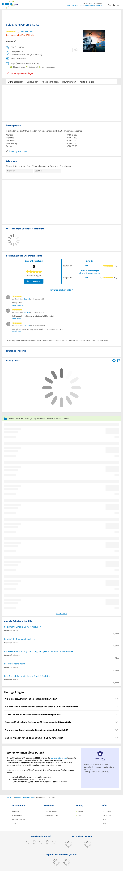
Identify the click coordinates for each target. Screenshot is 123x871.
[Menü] (119, 5)
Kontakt (81, 811)
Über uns (15, 811)
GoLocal (27, 299)
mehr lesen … (18, 305)
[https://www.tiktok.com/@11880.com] (34, 842)
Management (17, 815)
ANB (104, 823)
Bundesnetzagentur (59, 758)
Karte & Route (87, 81)
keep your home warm (14, 663)
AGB (104, 819)
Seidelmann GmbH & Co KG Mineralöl (21, 626)
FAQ (79, 815)
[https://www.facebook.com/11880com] (27, 842)
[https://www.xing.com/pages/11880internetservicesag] (47, 842)
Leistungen (32, 81)
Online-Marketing (51, 811)
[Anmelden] (115, 5)
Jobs (14, 823)
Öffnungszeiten (15, 81)
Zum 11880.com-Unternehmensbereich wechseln (84, 5)
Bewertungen (69, 81)
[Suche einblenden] (110, 5)
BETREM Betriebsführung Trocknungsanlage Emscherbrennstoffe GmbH (37, 651)
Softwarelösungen (51, 815)
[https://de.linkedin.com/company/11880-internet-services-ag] (54, 842)
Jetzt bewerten (34, 281)
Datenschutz (107, 815)
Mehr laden (61, 613)
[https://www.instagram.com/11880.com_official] (40, 842)
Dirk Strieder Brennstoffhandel (18, 639)
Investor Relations (18, 819)
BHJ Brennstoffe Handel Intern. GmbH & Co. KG (26, 676)
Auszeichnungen (50, 81)
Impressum (107, 811)
